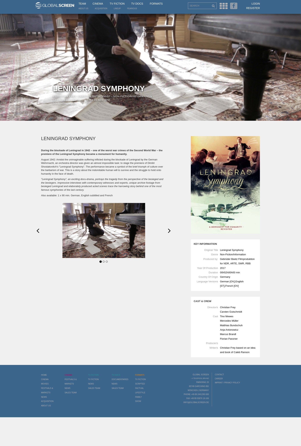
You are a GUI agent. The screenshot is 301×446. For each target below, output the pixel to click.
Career (219, 379)
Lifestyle (140, 393)
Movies (45, 384)
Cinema (98, 3)
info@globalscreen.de (196, 402)
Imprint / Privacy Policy (227, 383)
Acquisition (101, 8)
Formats (156, 3)
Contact (219, 375)
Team (82, 3)
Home (44, 375)
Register (253, 8)
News (44, 397)
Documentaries (120, 379)
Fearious (132, 8)
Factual (139, 388)
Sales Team (70, 393)
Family (138, 397)
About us (83, 8)
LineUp (117, 8)
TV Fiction (117, 3)
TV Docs (137, 3)
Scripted (140, 384)
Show (138, 401)
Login (255, 3)
